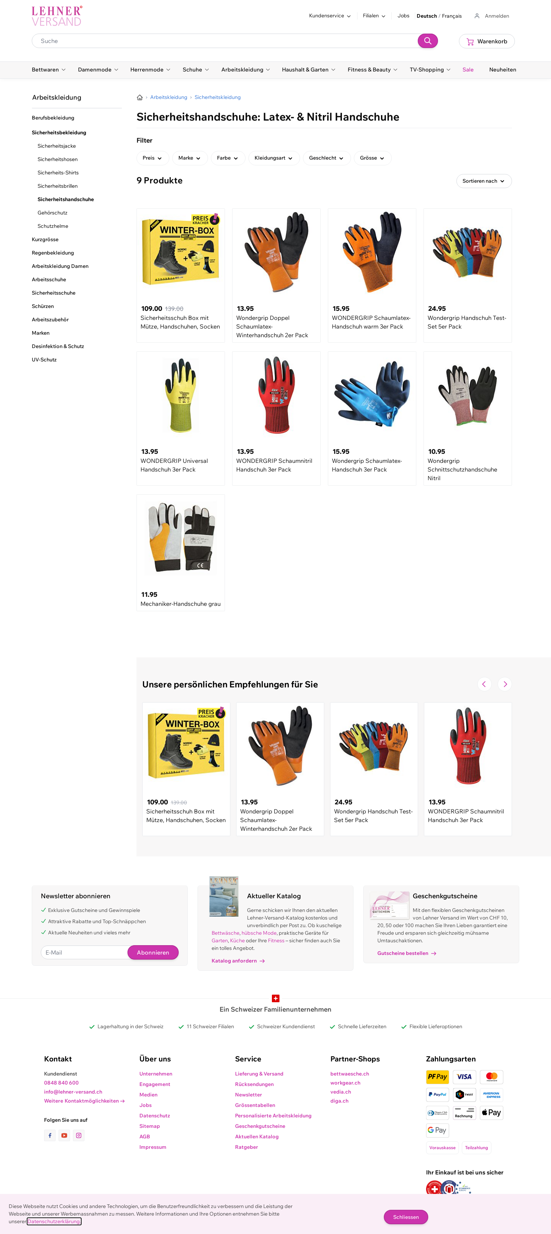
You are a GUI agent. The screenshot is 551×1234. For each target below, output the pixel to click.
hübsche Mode (259, 933)
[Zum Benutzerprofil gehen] (491, 16)
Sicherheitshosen (58, 159)
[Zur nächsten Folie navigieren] (505, 684)
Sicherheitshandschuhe (66, 199)
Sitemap (149, 1126)
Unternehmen (155, 1073)
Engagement (154, 1084)
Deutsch (427, 16)
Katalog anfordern (238, 960)
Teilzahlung (476, 1147)
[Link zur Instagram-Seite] (78, 1135)
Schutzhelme (53, 226)
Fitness (276, 940)
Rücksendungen (254, 1084)
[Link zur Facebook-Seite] (51, 1135)
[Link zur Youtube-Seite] (65, 1135)
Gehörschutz (53, 212)
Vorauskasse (442, 1147)
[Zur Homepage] (139, 97)
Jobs (403, 15)
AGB (144, 1136)
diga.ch (339, 1101)
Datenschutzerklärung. (54, 1221)
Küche (237, 940)
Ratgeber (246, 1147)
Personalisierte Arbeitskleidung (273, 1115)
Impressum (152, 1147)
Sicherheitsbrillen (58, 186)
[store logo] (57, 16)
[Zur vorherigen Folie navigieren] (484, 684)
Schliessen (406, 1217)
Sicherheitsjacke (57, 146)
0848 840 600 (61, 1082)
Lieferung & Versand (259, 1073)
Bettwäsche (225, 933)
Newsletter (248, 1094)
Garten (220, 940)
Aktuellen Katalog (257, 1136)
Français (452, 16)
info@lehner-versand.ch (73, 1092)
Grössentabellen (255, 1105)
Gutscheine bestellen (406, 953)
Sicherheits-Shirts (58, 172)
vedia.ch (340, 1092)
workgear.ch (345, 1082)
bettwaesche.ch (349, 1073)
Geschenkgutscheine (260, 1126)
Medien (148, 1094)
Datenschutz (154, 1115)
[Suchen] (428, 41)
